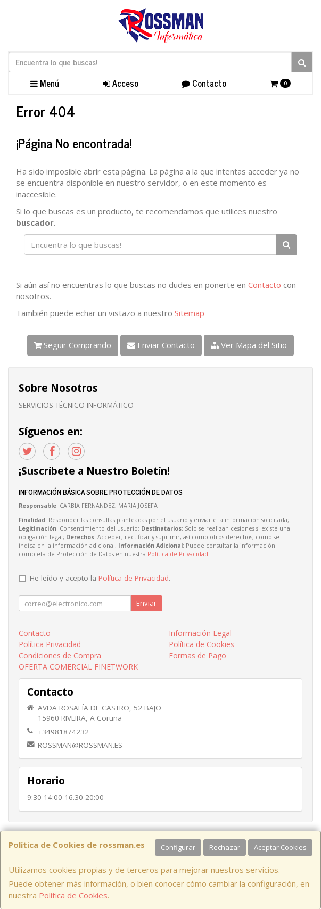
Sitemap (189, 313)
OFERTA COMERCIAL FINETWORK (78, 667)
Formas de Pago (197, 655)
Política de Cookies (73, 895)
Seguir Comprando (72, 345)
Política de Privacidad (177, 554)
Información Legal (200, 633)
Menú (44, 83)
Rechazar (224, 847)
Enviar (146, 603)
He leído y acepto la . (100, 578)
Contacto (204, 83)
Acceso (120, 83)
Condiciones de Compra (60, 655)
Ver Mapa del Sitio (249, 345)
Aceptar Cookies (280, 847)
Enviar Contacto (161, 345)
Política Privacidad (50, 644)
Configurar (178, 847)
